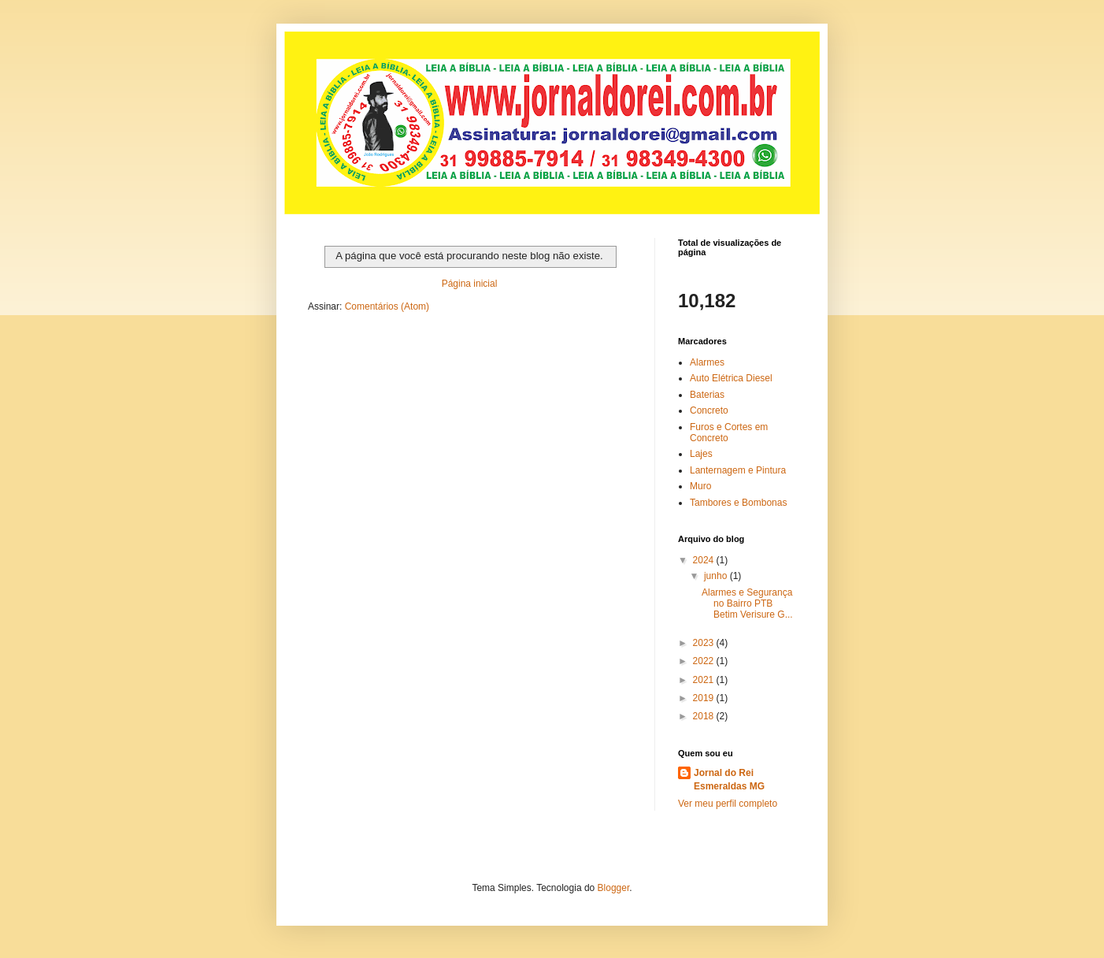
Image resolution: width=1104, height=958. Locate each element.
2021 (705, 679)
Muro (700, 486)
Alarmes (707, 362)
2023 (705, 642)
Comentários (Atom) (387, 306)
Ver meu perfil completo (727, 803)
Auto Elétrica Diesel (731, 378)
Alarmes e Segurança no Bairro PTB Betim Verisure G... (747, 604)
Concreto (709, 410)
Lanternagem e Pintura (738, 470)
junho (717, 575)
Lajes (701, 453)
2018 (705, 716)
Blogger (614, 887)
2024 (705, 560)
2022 (705, 661)
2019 (705, 698)
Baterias (707, 394)
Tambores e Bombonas (738, 502)
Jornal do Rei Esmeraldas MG (729, 779)
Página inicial (470, 283)
